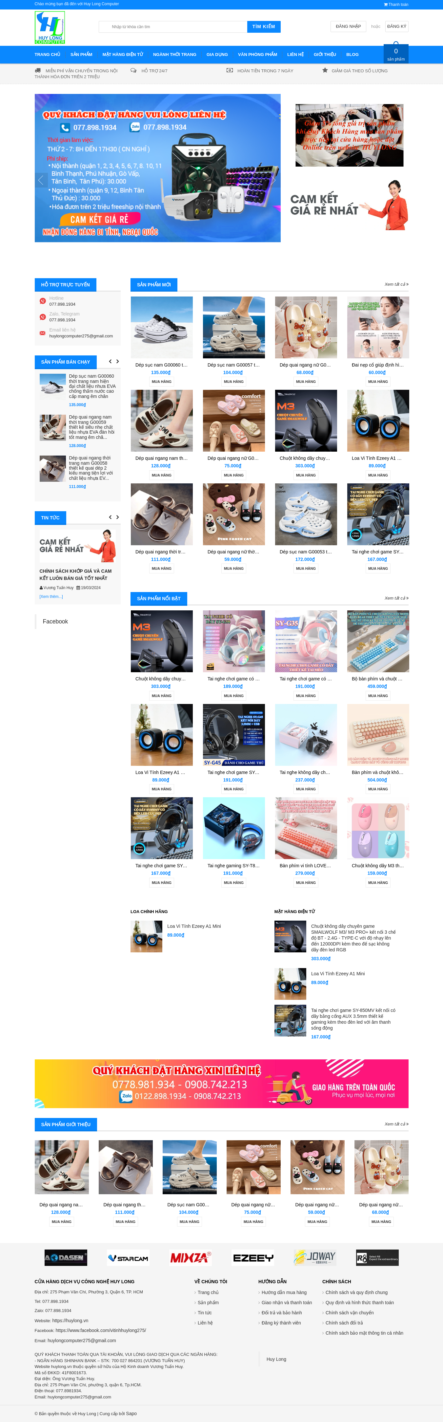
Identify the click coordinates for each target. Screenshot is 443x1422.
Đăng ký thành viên (281, 1322)
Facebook (55, 621)
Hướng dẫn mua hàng (284, 1292)
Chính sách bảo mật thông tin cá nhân (364, 1333)
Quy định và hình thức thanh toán (360, 1302)
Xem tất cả (396, 284)
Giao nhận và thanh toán (287, 1302)
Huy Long (276, 1359)
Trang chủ (208, 1292)
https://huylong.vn (70, 1320)
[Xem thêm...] (51, 596)
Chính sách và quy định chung (357, 1292)
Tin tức (205, 1312)
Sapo (131, 1413)
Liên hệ (205, 1322)
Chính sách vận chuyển (350, 1312)
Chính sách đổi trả (344, 1322)
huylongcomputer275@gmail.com (81, 335)
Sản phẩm (208, 1302)
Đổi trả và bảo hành (282, 1312)
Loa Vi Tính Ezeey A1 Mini (379, 458)
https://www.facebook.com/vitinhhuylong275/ (101, 1330)
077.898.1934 (63, 304)
